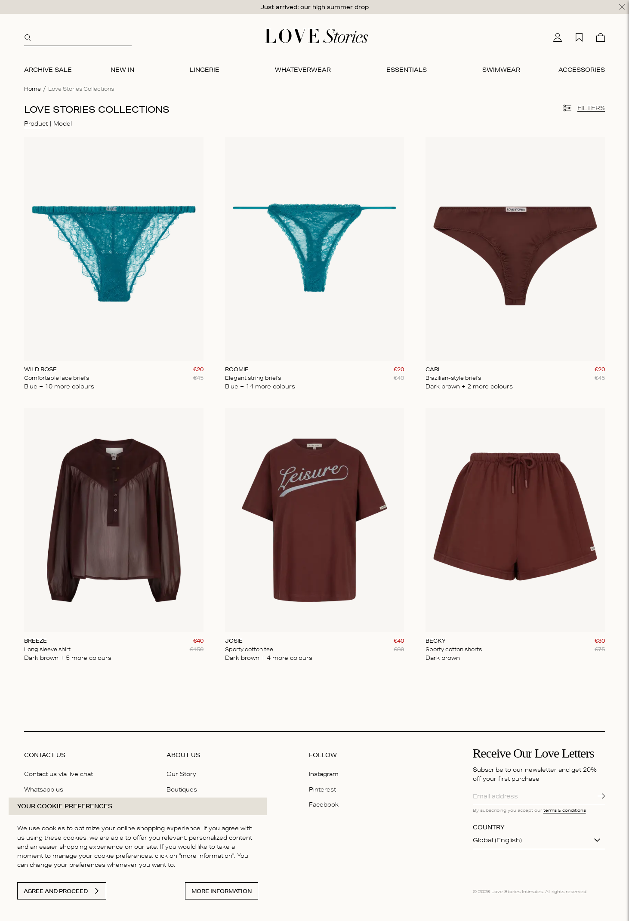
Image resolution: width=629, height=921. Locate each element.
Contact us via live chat (58, 774)
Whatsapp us (43, 789)
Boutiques (181, 789)
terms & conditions (564, 810)
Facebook (324, 804)
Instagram (324, 774)
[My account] (557, 37)
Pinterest (322, 789)
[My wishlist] (579, 37)
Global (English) (497, 840)
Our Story (181, 774)
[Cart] (600, 37)
